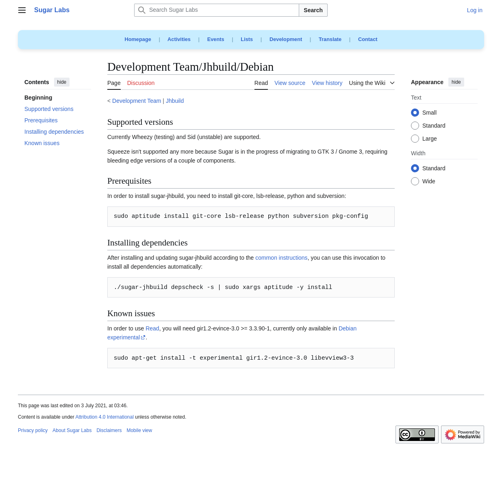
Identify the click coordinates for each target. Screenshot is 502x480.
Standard (433, 126)
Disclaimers (109, 430)
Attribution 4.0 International (104, 417)
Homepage (137, 39)
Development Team (136, 101)
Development (285, 39)
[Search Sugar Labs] (216, 10)
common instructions (281, 257)
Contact (368, 39)
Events (215, 39)
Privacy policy (33, 430)
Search (313, 10)
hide (62, 82)
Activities (179, 39)
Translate (330, 39)
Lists (247, 39)
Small (429, 113)
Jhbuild (175, 101)
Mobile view (139, 430)
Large (429, 139)
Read (152, 328)
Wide (428, 181)
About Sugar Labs (71, 430)
